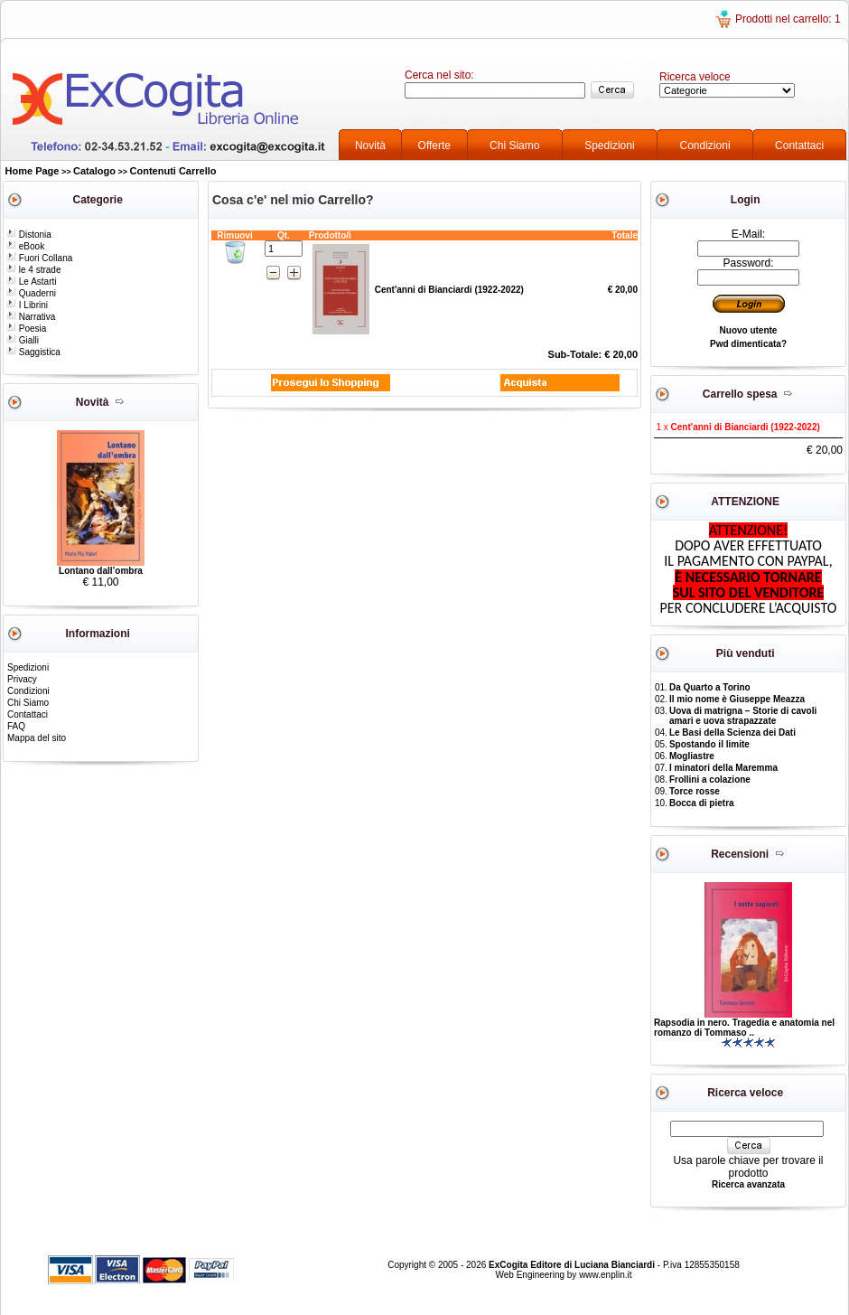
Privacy (22, 679)
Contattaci (799, 145)
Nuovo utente (749, 330)
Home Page (32, 170)
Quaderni (31, 293)
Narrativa (30, 317)
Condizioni (705, 145)
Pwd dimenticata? (748, 344)
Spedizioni (609, 145)
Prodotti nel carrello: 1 (788, 19)
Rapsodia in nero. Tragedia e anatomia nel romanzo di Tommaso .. (744, 1028)
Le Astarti (31, 281)
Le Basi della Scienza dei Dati (732, 732)
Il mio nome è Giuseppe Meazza (737, 699)
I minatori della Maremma (723, 768)
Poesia (26, 328)
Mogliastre (691, 756)
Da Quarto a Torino (710, 687)
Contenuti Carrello (173, 170)
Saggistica (33, 352)
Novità (370, 145)
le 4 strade (33, 270)
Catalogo (94, 170)
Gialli (22, 340)
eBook (25, 246)
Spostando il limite (709, 744)
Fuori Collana (39, 258)
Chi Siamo (514, 145)
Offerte (434, 145)
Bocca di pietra (701, 803)
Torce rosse (694, 791)
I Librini (27, 305)
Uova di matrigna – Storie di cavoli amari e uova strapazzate (742, 716)
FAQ (16, 726)
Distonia (28, 235)
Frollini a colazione (710, 779)
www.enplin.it (605, 1275)
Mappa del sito (36, 738)
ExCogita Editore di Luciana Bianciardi (573, 1265)
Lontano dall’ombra (101, 571)
